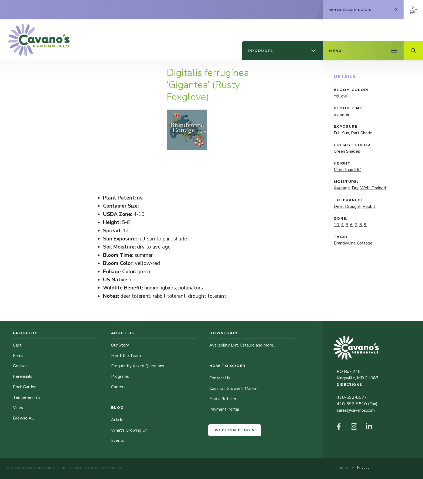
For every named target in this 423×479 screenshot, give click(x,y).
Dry (355, 188)
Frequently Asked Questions (137, 366)
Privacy (363, 467)
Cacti (17, 345)
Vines (18, 407)
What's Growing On (129, 430)
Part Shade (361, 133)
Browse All (23, 418)
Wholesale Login (235, 430)
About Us (122, 333)
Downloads (224, 333)
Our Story (120, 345)
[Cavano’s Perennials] (38, 40)
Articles (118, 419)
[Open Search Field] (413, 50)
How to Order (227, 365)
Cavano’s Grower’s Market (233, 388)
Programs (120, 376)
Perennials (22, 376)
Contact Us (219, 378)
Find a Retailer (222, 398)
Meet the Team (126, 355)
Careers (118, 387)
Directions (349, 385)
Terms (344, 467)
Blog (117, 407)
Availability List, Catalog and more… (242, 345)
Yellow (340, 96)
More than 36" (347, 170)
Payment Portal (224, 409)
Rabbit (369, 206)
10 (336, 225)
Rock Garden (24, 387)
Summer (341, 114)
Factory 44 (111, 468)
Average (342, 188)
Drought (353, 206)
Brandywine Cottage (353, 243)
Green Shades (347, 151)
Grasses (20, 366)
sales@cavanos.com (356, 410)
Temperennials (26, 397)
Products (25, 333)
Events (117, 440)
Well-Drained (373, 188)
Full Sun (341, 133)
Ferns (18, 355)
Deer (338, 206)
